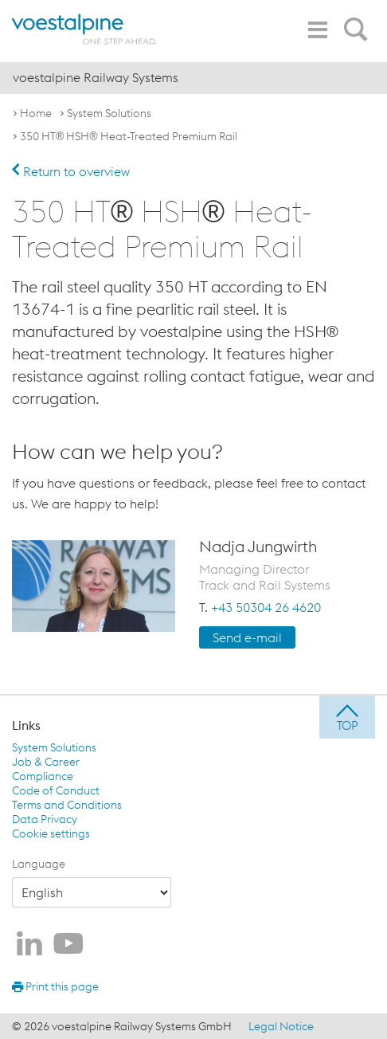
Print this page (55, 986)
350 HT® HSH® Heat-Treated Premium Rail (128, 136)
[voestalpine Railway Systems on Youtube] (68, 945)
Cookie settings (51, 833)
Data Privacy (44, 819)
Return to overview (71, 171)
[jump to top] (347, 717)
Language (38, 864)
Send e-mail (247, 637)
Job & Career (46, 762)
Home (36, 113)
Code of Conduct (56, 790)
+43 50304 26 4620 (266, 607)
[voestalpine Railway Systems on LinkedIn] (29, 945)
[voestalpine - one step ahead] (84, 29)
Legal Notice (281, 1026)
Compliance (42, 776)
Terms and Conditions (67, 805)
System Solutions (109, 113)
